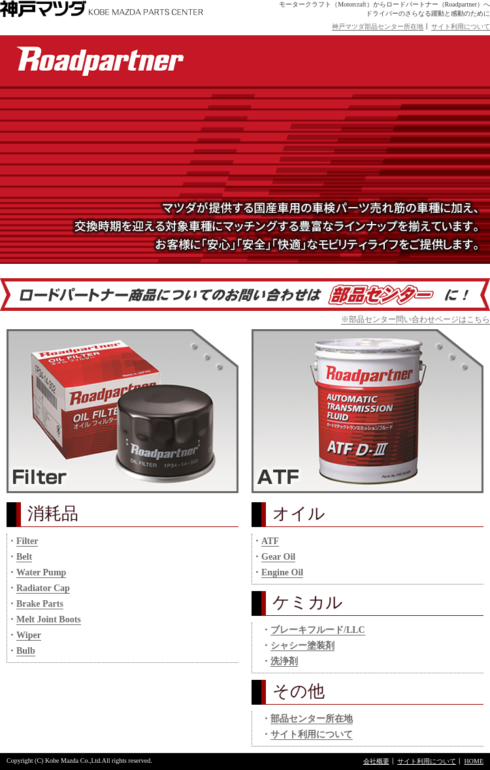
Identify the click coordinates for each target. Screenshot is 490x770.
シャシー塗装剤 (302, 645)
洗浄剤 (284, 661)
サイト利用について (460, 26)
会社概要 (376, 761)
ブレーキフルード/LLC (317, 630)
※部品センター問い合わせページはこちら (415, 319)
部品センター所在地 (311, 719)
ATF (270, 541)
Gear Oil (278, 557)
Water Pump (41, 572)
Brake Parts (39, 604)
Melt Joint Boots (48, 619)
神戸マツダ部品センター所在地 (377, 26)
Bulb (25, 651)
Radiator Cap (43, 588)
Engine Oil (282, 572)
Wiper (28, 635)
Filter (27, 541)
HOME (474, 761)
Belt (24, 557)
